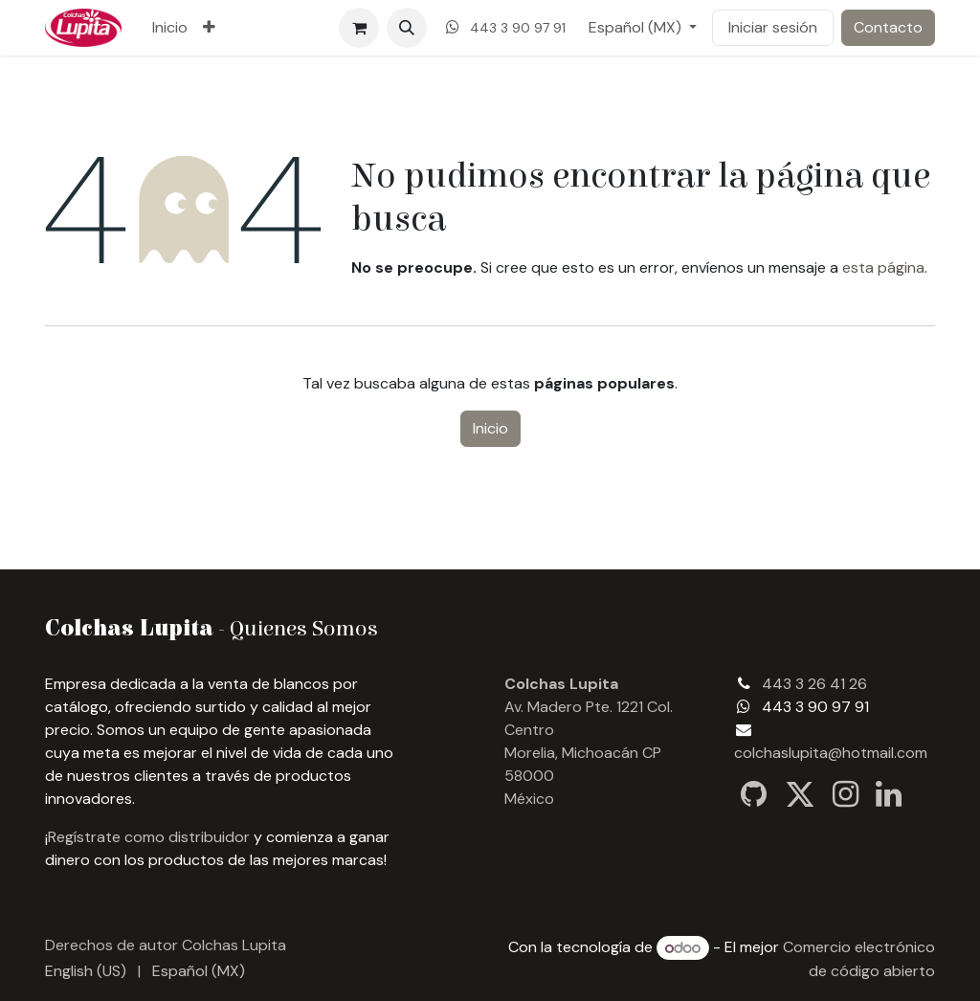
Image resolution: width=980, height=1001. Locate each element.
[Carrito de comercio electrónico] (359, 28)
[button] (407, 28)
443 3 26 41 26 (814, 684)
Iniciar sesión (772, 27)
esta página (883, 267)
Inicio (490, 428)
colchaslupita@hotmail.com (830, 753)
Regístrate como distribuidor (149, 837)
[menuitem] (170, 28)
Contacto (888, 27)
